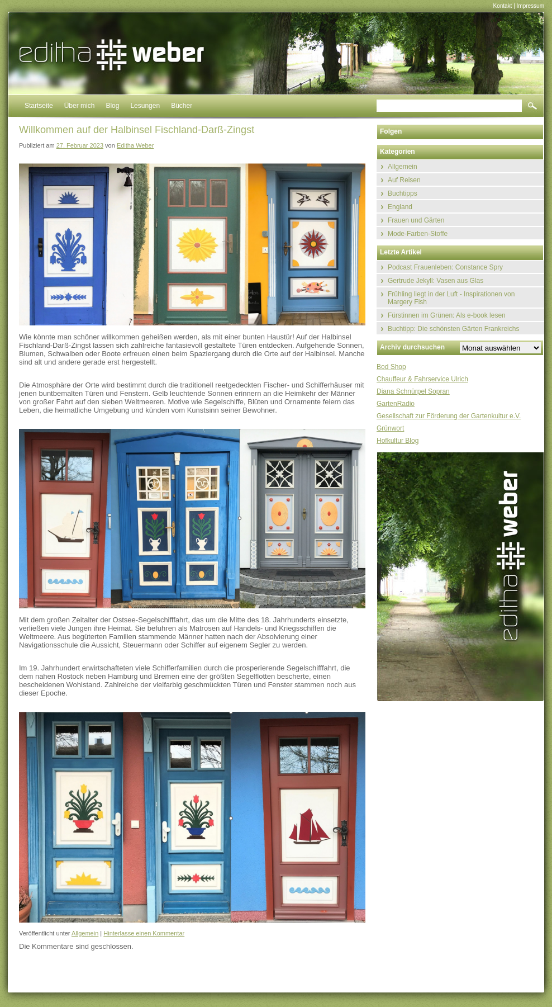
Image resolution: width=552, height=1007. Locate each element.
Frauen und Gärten (416, 220)
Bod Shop (391, 367)
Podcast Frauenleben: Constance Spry (445, 267)
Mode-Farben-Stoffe (418, 234)
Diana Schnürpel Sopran (413, 391)
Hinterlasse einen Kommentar (143, 933)
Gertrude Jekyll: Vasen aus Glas (435, 281)
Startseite (39, 106)
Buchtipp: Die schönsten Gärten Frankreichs (453, 329)
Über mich (79, 106)
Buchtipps (402, 193)
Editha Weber (135, 145)
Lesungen (145, 106)
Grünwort (390, 428)
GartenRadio (396, 404)
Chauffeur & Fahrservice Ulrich (422, 379)
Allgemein (85, 933)
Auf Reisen (404, 180)
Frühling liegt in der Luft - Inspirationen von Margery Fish (451, 298)
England (400, 207)
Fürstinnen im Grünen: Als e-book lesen (447, 315)
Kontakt (502, 6)
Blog (112, 106)
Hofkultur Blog (397, 441)
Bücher (181, 106)
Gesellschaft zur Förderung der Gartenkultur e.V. (449, 416)
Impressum (530, 6)
